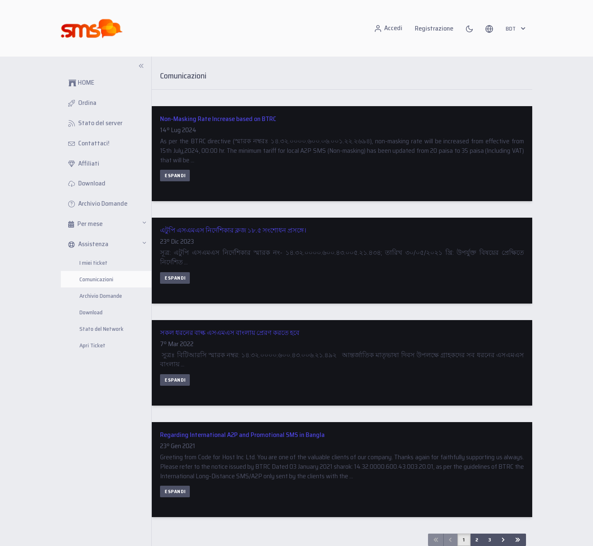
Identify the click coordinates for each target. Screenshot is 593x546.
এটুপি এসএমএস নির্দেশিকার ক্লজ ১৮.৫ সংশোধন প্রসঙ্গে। (233, 230)
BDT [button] (516, 28)
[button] (489, 28)
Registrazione (434, 28)
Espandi (175, 175)
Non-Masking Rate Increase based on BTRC (218, 119)
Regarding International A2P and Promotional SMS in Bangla (242, 435)
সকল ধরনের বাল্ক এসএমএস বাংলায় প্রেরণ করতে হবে (229, 333)
